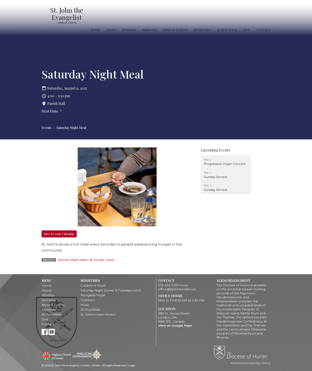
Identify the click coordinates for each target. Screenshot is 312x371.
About (111, 30)
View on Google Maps (175, 325)
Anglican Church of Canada (56, 355)
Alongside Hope (93, 295)
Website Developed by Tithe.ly (250, 363)
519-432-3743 (168, 285)
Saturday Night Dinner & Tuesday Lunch (86, 260)
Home (95, 30)
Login (131, 365)
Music (85, 305)
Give (246, 30)
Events (47, 128)
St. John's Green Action (98, 314)
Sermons (149, 30)
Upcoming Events (215, 150)
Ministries (202, 30)
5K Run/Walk (227, 30)
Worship (129, 30)
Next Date (52, 111)
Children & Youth (93, 285)
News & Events (175, 30)
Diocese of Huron (242, 352)
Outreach (88, 300)
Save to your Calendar (59, 234)
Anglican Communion (87, 354)
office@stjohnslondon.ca (177, 289)
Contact (263, 30)
